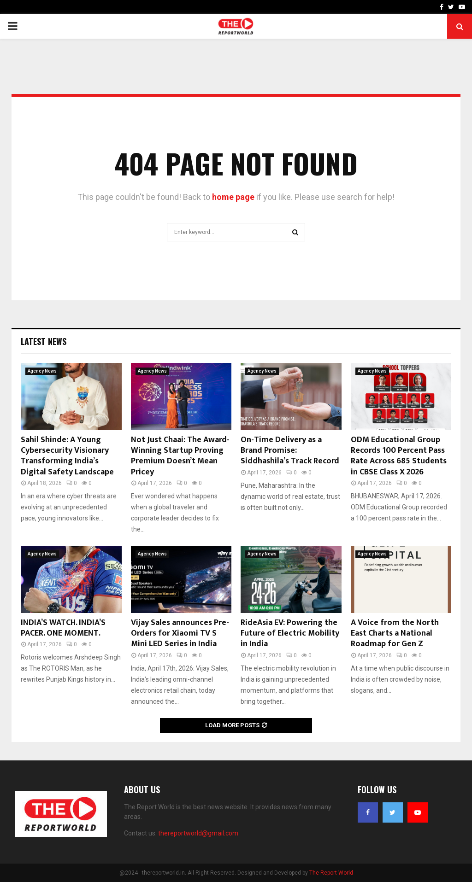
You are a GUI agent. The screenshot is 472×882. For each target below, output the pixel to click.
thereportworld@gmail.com (198, 833)
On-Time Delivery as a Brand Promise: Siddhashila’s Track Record (290, 450)
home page (233, 197)
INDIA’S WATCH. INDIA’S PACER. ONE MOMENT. (63, 628)
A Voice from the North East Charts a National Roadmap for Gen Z (395, 633)
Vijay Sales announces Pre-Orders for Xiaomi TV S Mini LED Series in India (180, 633)
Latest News (43, 341)
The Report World (331, 873)
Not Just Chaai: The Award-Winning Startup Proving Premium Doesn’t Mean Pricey (180, 456)
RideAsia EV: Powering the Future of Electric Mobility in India (290, 633)
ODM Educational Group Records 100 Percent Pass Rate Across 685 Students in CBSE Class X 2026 (399, 456)
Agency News (42, 371)
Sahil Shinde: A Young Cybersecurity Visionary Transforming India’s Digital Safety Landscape (67, 456)
